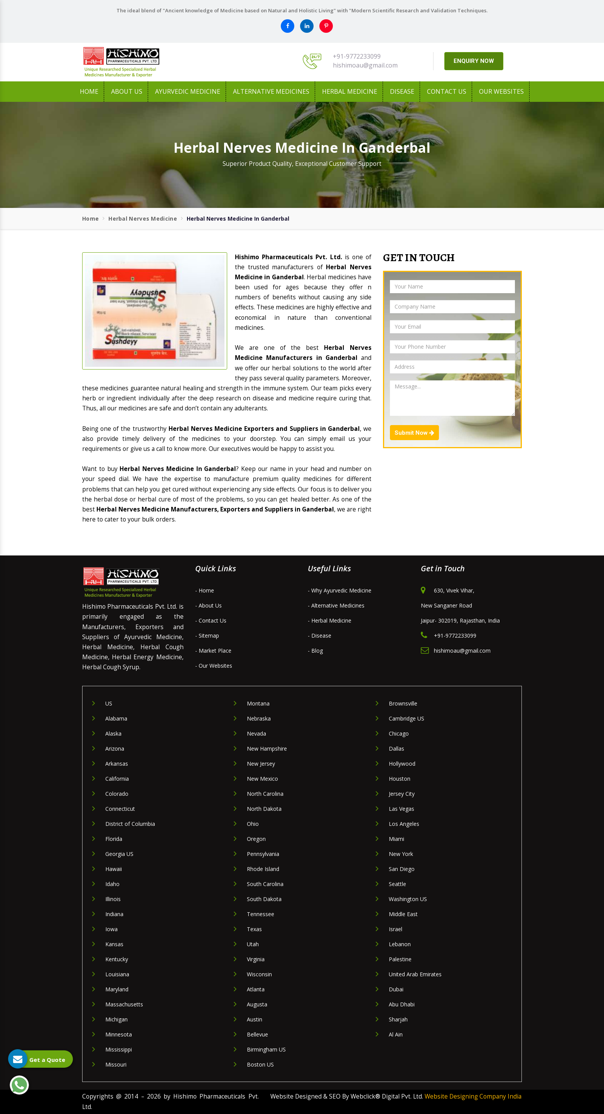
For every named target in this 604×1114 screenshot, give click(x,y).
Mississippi (118, 1049)
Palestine (400, 959)
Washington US (408, 899)
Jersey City (402, 793)
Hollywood (402, 763)
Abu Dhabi (402, 1004)
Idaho (112, 884)
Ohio (253, 823)
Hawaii (113, 869)
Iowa (111, 929)
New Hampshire (267, 748)
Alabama (116, 718)
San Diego (402, 869)
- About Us (208, 605)
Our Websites (501, 91)
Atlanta (256, 989)
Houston (399, 778)
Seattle (397, 884)
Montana (258, 703)
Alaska (113, 733)
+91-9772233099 (357, 56)
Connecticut (120, 808)
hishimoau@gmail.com (365, 65)
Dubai (396, 989)
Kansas (114, 944)
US (108, 703)
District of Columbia (130, 823)
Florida (113, 838)
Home (89, 91)
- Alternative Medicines (336, 605)
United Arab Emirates (415, 974)
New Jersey (261, 763)
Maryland (116, 989)
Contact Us (446, 91)
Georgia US (119, 853)
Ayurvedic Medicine (187, 91)
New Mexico (262, 778)
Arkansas (116, 763)
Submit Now (414, 432)
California (117, 778)
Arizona (114, 748)
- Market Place (213, 650)
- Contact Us (210, 620)
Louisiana (117, 974)
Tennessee (260, 914)
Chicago (399, 733)
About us (126, 91)
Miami (396, 838)
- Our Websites (213, 665)
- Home (204, 590)
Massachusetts (124, 1004)
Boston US (260, 1064)
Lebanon (400, 944)
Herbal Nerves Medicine (142, 218)
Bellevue (257, 1034)
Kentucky (116, 959)
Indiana (114, 914)
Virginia (256, 959)
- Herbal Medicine (329, 620)
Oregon (256, 838)
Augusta (257, 1004)
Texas (254, 929)
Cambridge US (406, 718)
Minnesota (118, 1034)
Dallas (396, 748)
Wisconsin (259, 974)
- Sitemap (207, 635)
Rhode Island (263, 869)
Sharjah (398, 1019)
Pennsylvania (263, 853)
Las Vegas (401, 808)
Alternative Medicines (271, 91)
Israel (395, 929)
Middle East (403, 914)
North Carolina (265, 793)
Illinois (113, 899)
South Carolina (265, 884)
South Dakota (264, 899)
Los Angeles (404, 823)
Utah (253, 944)
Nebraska (259, 718)
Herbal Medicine (349, 91)
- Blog (315, 650)
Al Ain (396, 1034)
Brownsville (403, 703)
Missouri (116, 1064)
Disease (402, 91)
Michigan (116, 1019)
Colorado (116, 793)
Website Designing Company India (473, 1096)
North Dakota (264, 808)
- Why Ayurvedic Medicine (339, 590)
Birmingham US (266, 1049)
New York (401, 853)
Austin (254, 1019)
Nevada (256, 733)
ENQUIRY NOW (474, 60)
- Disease (319, 635)
